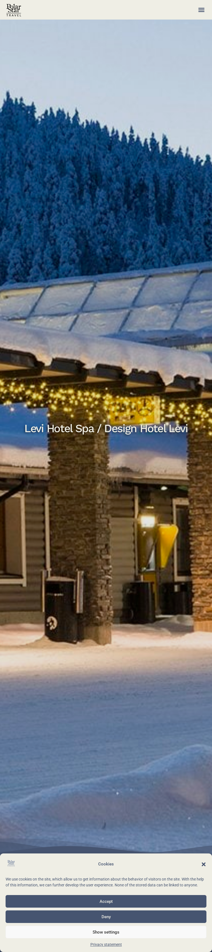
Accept (106, 901)
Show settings (106, 932)
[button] (203, 864)
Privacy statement (106, 944)
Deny (106, 916)
